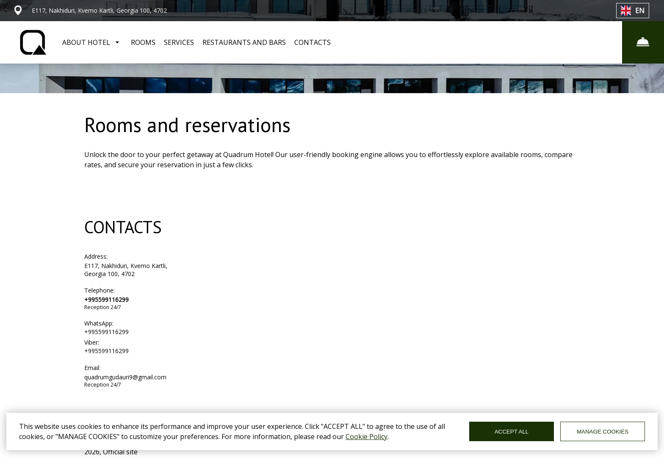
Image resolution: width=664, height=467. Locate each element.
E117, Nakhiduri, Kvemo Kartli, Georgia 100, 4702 (125, 270)
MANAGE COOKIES (602, 431)
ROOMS (143, 42)
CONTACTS (312, 42)
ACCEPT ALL (512, 431)
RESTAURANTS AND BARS (244, 42)
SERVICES (179, 42)
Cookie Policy (366, 436)
